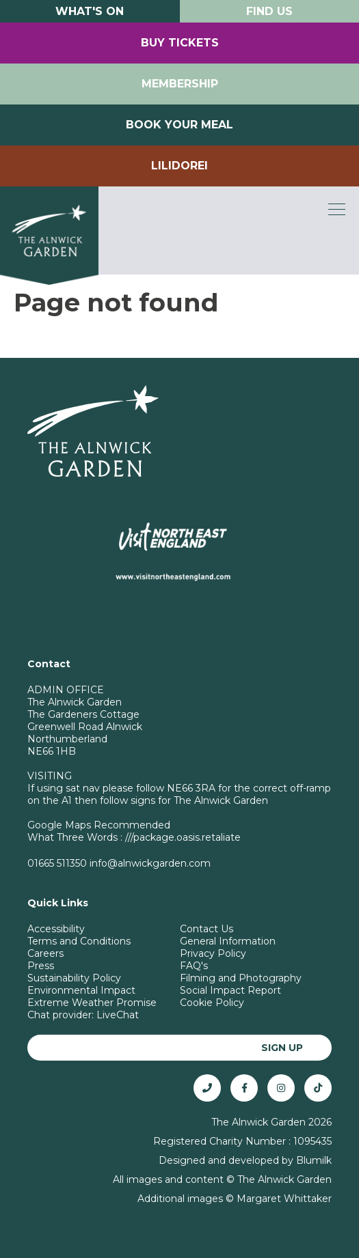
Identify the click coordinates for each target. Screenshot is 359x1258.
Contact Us (206, 929)
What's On (89, 11)
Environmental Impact (81, 990)
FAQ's (194, 966)
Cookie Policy (212, 1002)
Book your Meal (179, 124)
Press (40, 966)
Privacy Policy (213, 953)
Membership (180, 83)
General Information (228, 941)
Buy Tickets (180, 42)
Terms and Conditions (79, 941)
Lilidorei (179, 165)
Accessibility (56, 929)
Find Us (269, 11)
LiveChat (117, 1015)
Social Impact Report (230, 990)
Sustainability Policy (74, 978)
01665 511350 (57, 863)
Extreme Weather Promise (92, 1002)
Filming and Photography (241, 978)
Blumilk (314, 1160)
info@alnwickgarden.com (150, 863)
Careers (45, 953)
